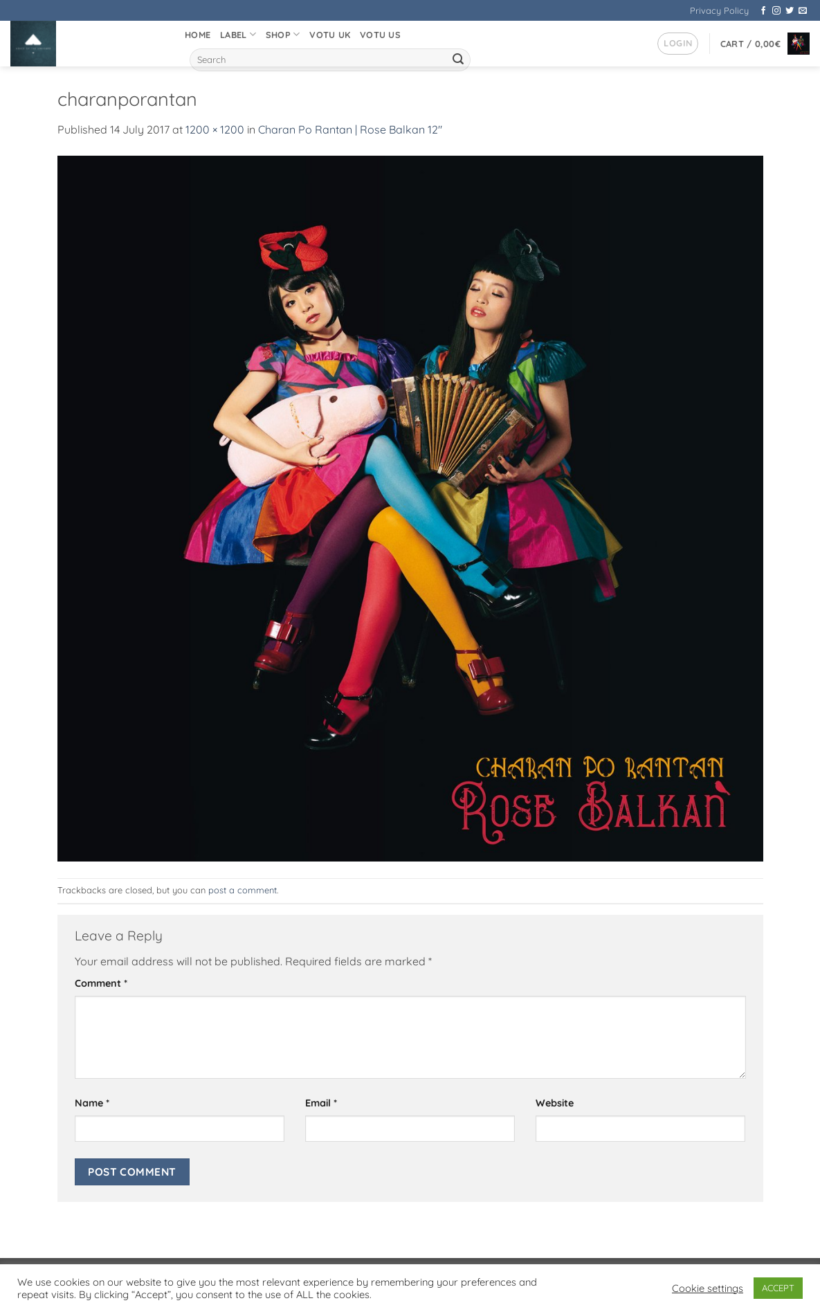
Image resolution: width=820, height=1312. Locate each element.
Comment (101, 983)
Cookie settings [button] (707, 1288)
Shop (283, 34)
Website (555, 1103)
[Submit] (458, 60)
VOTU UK (329, 34)
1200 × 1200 (214, 129)
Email (321, 1103)
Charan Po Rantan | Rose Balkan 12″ (350, 129)
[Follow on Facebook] (763, 11)
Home (197, 34)
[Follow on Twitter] (789, 11)
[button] (677, 44)
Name (92, 1103)
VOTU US (380, 34)
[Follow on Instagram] (776, 11)
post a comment (242, 889)
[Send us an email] (803, 11)
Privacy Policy (719, 10)
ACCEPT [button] (778, 1287)
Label (238, 34)
